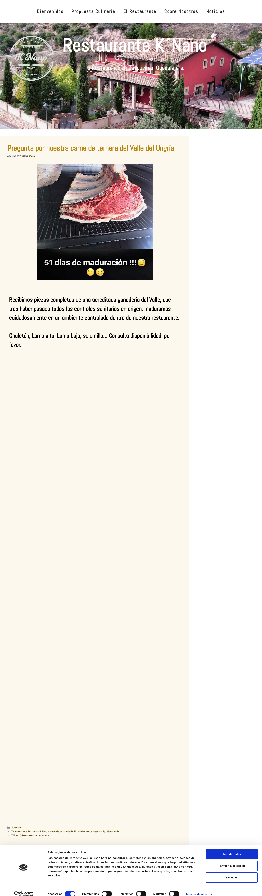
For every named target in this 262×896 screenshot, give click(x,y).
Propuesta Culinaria (93, 11)
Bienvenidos (50, 11)
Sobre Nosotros (181, 11)
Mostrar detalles (197, 888)
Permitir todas (232, 848)
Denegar (231, 872)
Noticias (215, 11)
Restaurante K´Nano (134, 45)
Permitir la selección (231, 860)
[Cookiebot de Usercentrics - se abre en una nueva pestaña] (23, 889)
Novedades (16, 827)
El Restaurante (139, 11)
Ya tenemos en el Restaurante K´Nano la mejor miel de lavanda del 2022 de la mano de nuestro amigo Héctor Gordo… (65, 831)
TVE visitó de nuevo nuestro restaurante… (31, 835)
